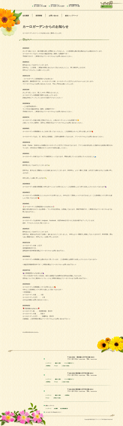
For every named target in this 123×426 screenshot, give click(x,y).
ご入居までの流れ (72, 365)
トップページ (49, 363)
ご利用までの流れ (61, 398)
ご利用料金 (49, 365)
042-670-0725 (99, 391)
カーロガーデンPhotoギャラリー (58, 412)
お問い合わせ (53, 15)
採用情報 (39, 15)
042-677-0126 (99, 359)
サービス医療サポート (78, 363)
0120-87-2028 (84, 375)
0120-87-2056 (84, 359)
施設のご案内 (62, 363)
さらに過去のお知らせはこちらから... (35, 332)
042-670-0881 (99, 375)
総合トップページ (71, 15)
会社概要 (26, 15)
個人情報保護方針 (71, 408)
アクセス (60, 365)
